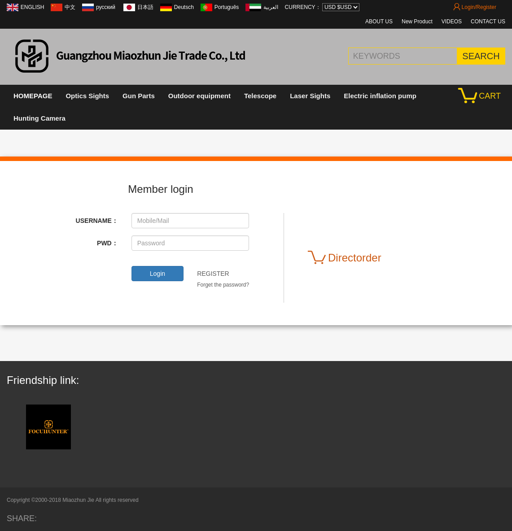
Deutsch (184, 7)
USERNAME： (97, 220)
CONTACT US (488, 21)
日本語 (145, 7)
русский (106, 7)
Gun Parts (139, 96)
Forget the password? (223, 285)
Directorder (344, 258)
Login (157, 273)
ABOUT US (379, 21)
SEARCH (480, 56)
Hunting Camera (39, 118)
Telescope (260, 96)
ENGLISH (32, 7)
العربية (270, 7)
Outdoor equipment (199, 96)
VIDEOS (452, 21)
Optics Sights (87, 96)
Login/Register (474, 7)
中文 (70, 7)
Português (226, 7)
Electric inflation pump (380, 96)
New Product (417, 21)
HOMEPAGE (32, 96)
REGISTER (213, 273)
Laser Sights (310, 96)
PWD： (107, 243)
